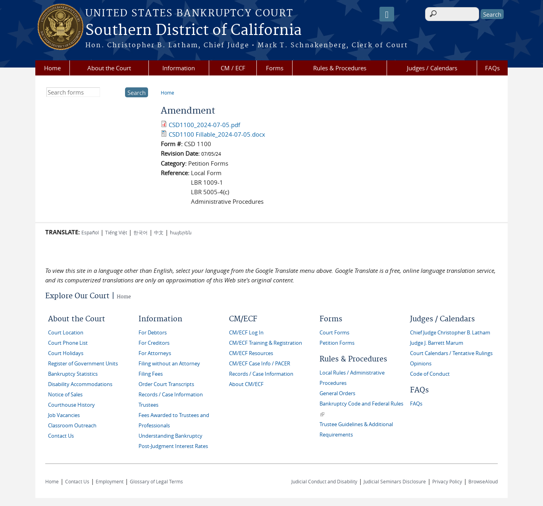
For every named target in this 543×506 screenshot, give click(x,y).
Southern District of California (193, 30)
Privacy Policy (447, 481)
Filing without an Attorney (169, 363)
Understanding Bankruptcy (170, 436)
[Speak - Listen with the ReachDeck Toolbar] (386, 14)
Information (178, 68)
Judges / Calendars (432, 68)
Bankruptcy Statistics (73, 374)
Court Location (65, 332)
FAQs (492, 68)
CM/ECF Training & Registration (265, 343)
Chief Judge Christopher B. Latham (450, 332)
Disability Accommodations (80, 384)
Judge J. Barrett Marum (436, 343)
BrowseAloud (483, 481)
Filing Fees (151, 374)
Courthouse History (71, 405)
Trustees (148, 405)
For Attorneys (155, 353)
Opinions (420, 363)
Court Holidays (65, 353)
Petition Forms (337, 343)
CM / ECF (233, 68)
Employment (109, 481)
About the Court (109, 68)
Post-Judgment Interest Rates (173, 446)
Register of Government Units (83, 363)
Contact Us (61, 436)
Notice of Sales (65, 394)
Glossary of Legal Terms (156, 481)
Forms (274, 68)
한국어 (140, 232)
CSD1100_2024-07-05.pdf (204, 125)
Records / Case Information (171, 394)
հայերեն (181, 232)
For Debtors (153, 332)
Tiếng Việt (116, 232)
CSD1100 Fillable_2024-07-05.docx (217, 134)
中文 (159, 232)
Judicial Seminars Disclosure (395, 481)
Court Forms (334, 332)
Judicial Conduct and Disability (324, 481)
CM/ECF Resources (251, 353)
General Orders (337, 393)
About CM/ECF (246, 384)
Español (90, 232)
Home (52, 68)
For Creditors (154, 343)
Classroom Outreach (72, 425)
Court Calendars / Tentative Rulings (451, 353)
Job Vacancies (64, 415)
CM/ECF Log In (246, 332)
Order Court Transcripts (166, 384)
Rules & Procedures (339, 68)
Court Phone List (68, 343)
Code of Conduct (430, 374)
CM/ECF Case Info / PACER (259, 363)
